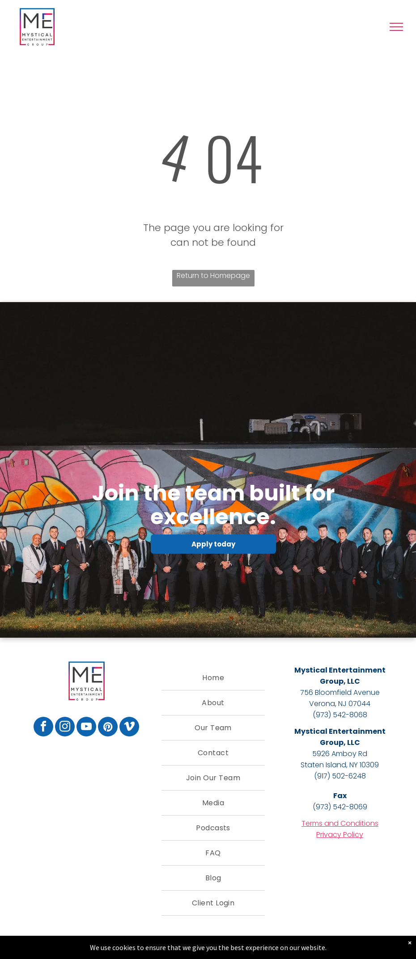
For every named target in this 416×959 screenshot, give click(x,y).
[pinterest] (108, 728)
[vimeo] (129, 728)
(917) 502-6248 (340, 776)
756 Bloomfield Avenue (340, 692)
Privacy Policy (339, 834)
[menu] (396, 26)
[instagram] (65, 728)
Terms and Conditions (339, 823)
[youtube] (86, 728)
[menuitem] (212, 677)
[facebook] (43, 728)
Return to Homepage (213, 275)
